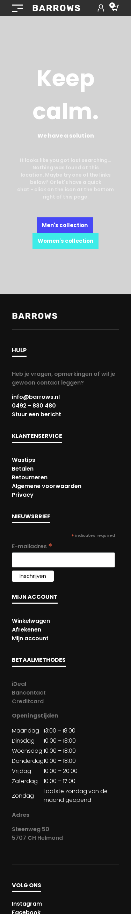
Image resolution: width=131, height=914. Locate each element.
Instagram (27, 904)
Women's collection (65, 241)
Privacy (23, 495)
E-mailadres (32, 546)
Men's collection (65, 225)
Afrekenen (26, 630)
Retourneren (30, 477)
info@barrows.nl (36, 397)
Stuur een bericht (36, 414)
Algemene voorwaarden (46, 486)
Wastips (23, 460)
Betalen (23, 469)
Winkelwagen (31, 621)
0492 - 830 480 (34, 406)
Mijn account (30, 638)
